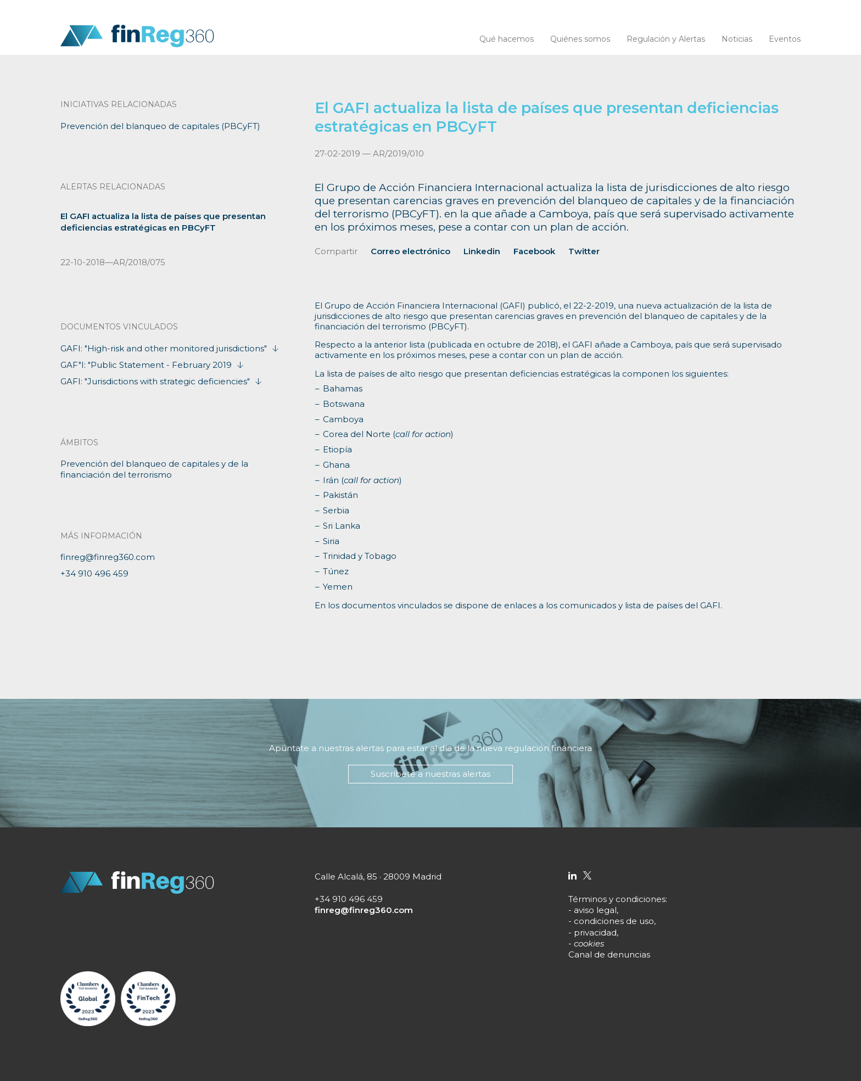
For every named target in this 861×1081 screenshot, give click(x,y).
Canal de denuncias (609, 954)
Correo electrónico (410, 251)
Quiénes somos (580, 39)
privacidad (595, 932)
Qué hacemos (506, 39)
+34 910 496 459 (94, 573)
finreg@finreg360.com (107, 557)
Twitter (584, 251)
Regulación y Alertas (666, 39)
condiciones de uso (614, 921)
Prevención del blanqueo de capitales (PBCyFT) (160, 126)
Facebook (534, 251)
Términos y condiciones (617, 899)
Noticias (737, 39)
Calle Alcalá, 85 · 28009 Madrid (378, 876)
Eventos (785, 39)
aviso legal (595, 910)
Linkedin (481, 251)
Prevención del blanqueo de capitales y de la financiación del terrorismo (154, 469)
